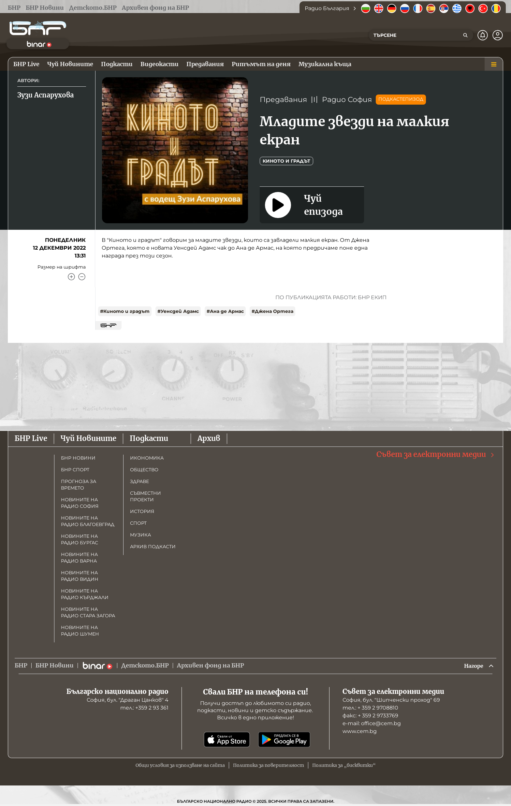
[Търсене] (465, 35)
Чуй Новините (88, 438)
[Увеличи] (71, 277)
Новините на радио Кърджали (85, 594)
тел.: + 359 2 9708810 (370, 708)
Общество (144, 470)
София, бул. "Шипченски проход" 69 (391, 700)
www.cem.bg (360, 732)
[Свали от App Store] (227, 740)
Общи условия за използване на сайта (180, 766)
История (142, 511)
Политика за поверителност (268, 766)
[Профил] (497, 35)
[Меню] (493, 64)
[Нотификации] (482, 35)
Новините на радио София (79, 503)
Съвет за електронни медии (435, 454)
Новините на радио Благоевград (87, 521)
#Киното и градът (125, 311)
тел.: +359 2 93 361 (144, 708)
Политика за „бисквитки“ (344, 766)
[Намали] (82, 277)
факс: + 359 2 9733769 (370, 716)
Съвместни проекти (145, 496)
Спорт (138, 523)
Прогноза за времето (78, 484)
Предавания (283, 99)
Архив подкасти (153, 547)
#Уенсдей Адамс (178, 311)
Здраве (139, 481)
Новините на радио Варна (79, 557)
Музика (140, 535)
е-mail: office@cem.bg (372, 724)
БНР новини (78, 458)
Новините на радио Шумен (80, 630)
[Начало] (37, 28)
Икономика (147, 458)
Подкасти (149, 438)
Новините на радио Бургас (79, 539)
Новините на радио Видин (79, 576)
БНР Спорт (75, 470)
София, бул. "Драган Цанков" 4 (127, 700)
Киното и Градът (286, 161)
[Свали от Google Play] (284, 740)
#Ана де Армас (225, 311)
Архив (208, 438)
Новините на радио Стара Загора (88, 612)
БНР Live (31, 438)
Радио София (347, 99)
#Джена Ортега (272, 311)
